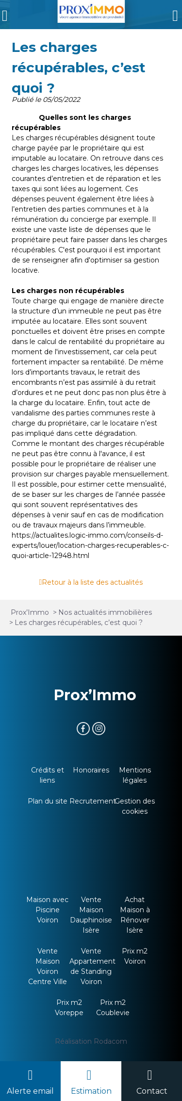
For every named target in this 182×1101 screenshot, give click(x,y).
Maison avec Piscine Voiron (47, 909)
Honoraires (91, 770)
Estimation (91, 1091)
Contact (151, 1091)
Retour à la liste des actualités (92, 582)
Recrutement (92, 801)
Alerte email (30, 1091)
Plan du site (47, 801)
